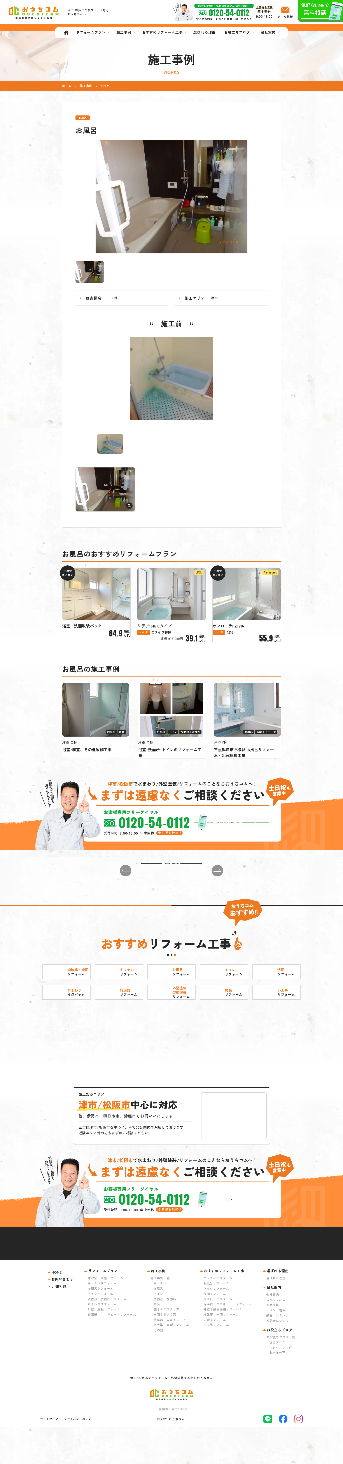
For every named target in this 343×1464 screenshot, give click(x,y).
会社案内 (272, 1332)
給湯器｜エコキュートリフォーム (112, 1352)
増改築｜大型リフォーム (105, 1315)
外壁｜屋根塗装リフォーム (222, 1346)
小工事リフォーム (216, 1362)
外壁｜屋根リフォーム (104, 1346)
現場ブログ (277, 1379)
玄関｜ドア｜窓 (165, 1352)
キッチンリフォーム (102, 1320)
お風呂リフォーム (101, 1326)
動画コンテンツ (277, 1353)
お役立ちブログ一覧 (280, 1374)
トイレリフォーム (101, 1331)
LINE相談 (59, 1323)
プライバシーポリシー (79, 1456)
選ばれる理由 (276, 1315)
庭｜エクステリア (166, 1346)
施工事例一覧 (160, 1315)
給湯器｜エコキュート (170, 1357)
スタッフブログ (280, 1385)
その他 (158, 1367)
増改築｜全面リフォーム (221, 1352)
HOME (56, 1309)
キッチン (160, 1320)
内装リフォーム (214, 1357)
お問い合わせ (62, 1316)
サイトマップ (49, 1456)
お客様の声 (277, 1390)
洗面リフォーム (214, 1331)
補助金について (277, 1358)
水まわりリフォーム (102, 1341)
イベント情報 (276, 1347)
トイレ (158, 1331)
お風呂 (158, 1326)
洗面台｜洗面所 (165, 1336)
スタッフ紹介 (276, 1337)
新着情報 (272, 1342)
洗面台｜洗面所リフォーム (107, 1336)
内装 (157, 1341)
